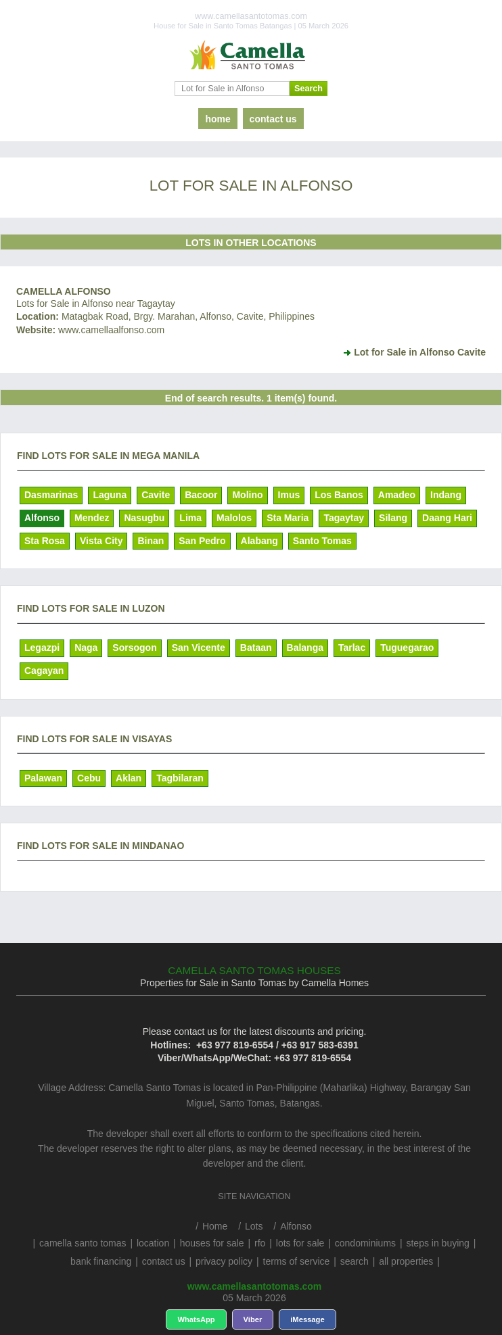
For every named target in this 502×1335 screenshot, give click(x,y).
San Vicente (198, 647)
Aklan (128, 778)
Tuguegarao (407, 647)
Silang (393, 517)
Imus (289, 494)
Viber (253, 1319)
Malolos (234, 517)
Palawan (43, 778)
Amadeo (396, 494)
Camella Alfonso (63, 291)
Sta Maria (288, 517)
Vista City (101, 540)
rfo (259, 1243)
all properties (406, 1261)
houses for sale (212, 1243)
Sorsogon (134, 647)
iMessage (307, 1319)
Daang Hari (447, 517)
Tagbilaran (180, 778)
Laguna (110, 494)
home (217, 119)
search (354, 1261)
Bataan (256, 647)
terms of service (296, 1261)
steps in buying (437, 1243)
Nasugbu (144, 517)
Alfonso (42, 517)
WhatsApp (195, 1319)
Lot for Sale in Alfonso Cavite (420, 352)
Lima (190, 517)
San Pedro (202, 540)
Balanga (305, 647)
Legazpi (42, 647)
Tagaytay (343, 517)
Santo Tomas (322, 540)
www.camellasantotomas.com (254, 1286)
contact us (273, 119)
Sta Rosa (44, 540)
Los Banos (339, 494)
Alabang (259, 540)
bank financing (100, 1261)
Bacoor (201, 494)
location (153, 1243)
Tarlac (351, 647)
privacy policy (224, 1261)
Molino (247, 494)
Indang (445, 494)
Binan (150, 540)
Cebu (89, 778)
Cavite (155, 494)
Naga (85, 647)
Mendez (91, 517)
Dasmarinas (51, 494)
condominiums (365, 1243)
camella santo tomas (82, 1243)
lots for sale (300, 1243)
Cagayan (44, 670)
